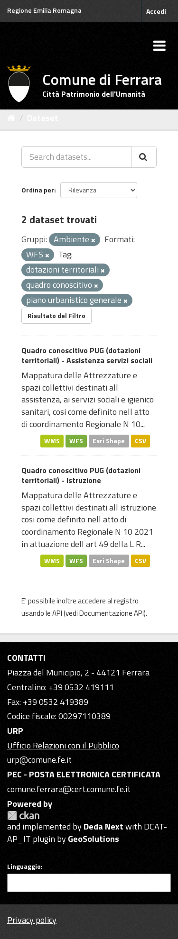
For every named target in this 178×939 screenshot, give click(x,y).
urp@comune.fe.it (39, 759)
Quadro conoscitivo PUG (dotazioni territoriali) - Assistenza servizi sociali (86, 355)
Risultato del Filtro (56, 315)
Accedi (156, 11)
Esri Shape (109, 441)
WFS (76, 441)
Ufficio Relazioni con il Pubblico (63, 745)
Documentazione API (111, 613)
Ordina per (37, 190)
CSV (140, 441)
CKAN (23, 815)
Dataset (42, 117)
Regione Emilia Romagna (44, 10)
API (57, 613)
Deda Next (103, 826)
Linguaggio (24, 866)
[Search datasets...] (76, 157)
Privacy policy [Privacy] (31, 919)
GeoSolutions (93, 838)
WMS (52, 441)
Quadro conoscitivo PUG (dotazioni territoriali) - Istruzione (81, 475)
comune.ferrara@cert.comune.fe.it (69, 789)
